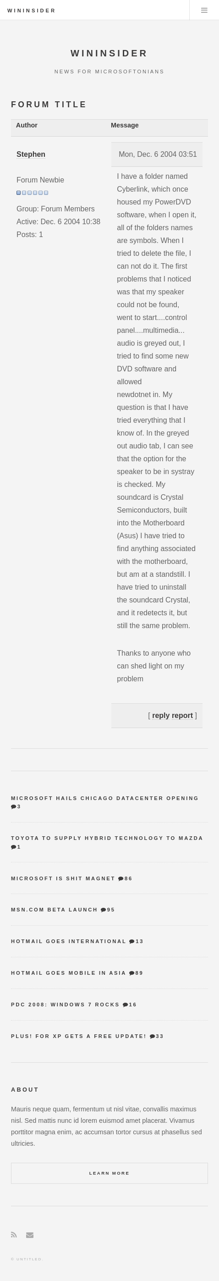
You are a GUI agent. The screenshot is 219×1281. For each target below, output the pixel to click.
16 (133, 1004)
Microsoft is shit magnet (63, 878)
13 (140, 941)
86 (129, 878)
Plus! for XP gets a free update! (79, 1036)
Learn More (109, 1173)
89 (139, 973)
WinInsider (31, 10)
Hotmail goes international (68, 941)
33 (160, 1036)
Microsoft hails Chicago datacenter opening (105, 798)
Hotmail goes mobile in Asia (68, 973)
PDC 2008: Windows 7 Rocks (65, 1004)
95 (111, 909)
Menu (204, 10)
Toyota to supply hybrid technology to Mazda (107, 838)
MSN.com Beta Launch (54, 909)
